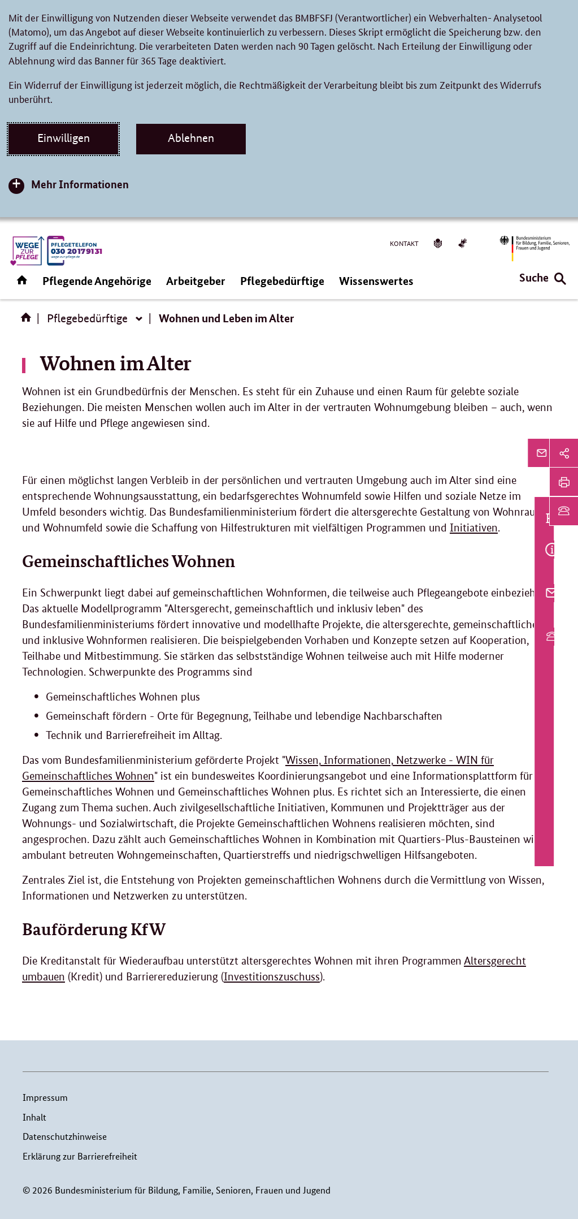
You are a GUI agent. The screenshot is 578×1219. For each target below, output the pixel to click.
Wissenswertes (376, 281)
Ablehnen (191, 138)
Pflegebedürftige (282, 281)
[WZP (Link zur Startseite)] (55, 251)
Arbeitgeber (195, 281)
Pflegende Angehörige (96, 281)
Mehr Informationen (80, 184)
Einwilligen (63, 138)
